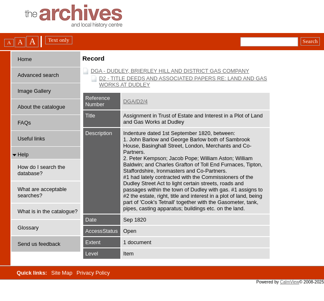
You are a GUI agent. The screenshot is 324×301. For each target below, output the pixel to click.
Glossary (28, 227)
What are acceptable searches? (42, 192)
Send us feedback (39, 244)
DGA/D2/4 (135, 101)
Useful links (31, 138)
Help (23, 154)
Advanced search (38, 75)
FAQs (24, 123)
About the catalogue (41, 107)
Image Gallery (34, 91)
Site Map (62, 273)
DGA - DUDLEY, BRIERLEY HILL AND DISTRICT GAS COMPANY (170, 71)
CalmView (289, 282)
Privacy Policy (93, 273)
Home (25, 59)
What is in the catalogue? (48, 211)
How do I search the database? (41, 170)
